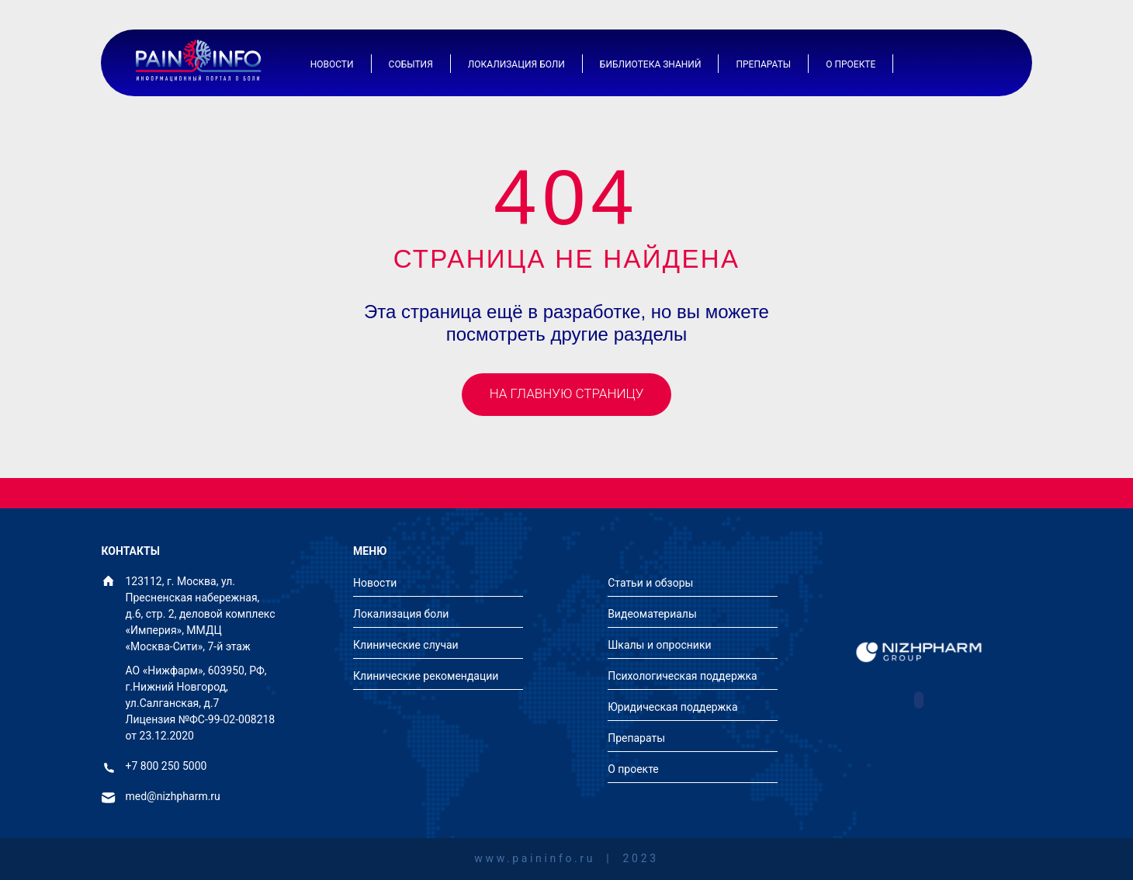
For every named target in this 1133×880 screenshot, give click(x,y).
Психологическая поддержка (682, 676)
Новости (332, 64)
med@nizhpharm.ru (173, 796)
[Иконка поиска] (985, 63)
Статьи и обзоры (650, 583)
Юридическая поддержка (672, 707)
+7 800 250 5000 (166, 766)
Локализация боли (516, 64)
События (411, 64)
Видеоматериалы (652, 614)
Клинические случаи (406, 645)
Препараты (763, 64)
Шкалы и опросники (659, 645)
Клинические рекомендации (425, 676)
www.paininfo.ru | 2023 (566, 858)
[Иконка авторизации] (947, 63)
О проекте (850, 64)
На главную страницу (567, 393)
